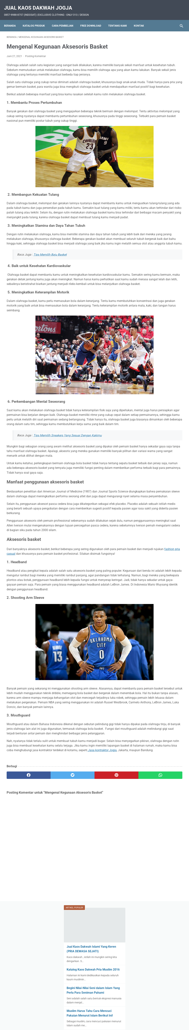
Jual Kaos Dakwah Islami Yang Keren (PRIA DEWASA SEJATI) (158, 68)
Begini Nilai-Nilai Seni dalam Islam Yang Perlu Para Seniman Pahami (159, 119)
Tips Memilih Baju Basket (50, 287)
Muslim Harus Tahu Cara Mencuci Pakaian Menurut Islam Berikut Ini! (157, 147)
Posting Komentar (35, 52)
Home (46, 1016)
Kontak (141, 19)
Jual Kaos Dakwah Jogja (41, 4)
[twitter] (50, 890)
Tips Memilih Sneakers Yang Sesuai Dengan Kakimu (67, 490)
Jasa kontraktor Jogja (102, 861)
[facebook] (21, 890)
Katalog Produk (36, 19)
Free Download (93, 19)
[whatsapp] (109, 890)
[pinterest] (79, 890)
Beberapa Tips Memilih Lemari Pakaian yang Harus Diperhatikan (158, 178)
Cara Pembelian (65, 19)
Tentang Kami (120, 19)
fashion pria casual (66, 632)
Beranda (12, 19)
